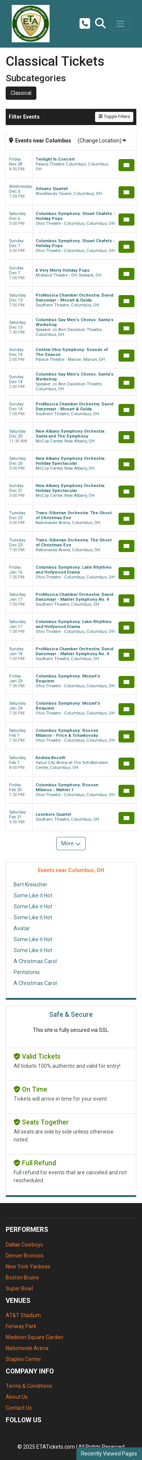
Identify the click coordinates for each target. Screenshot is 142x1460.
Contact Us (19, 1408)
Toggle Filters (114, 116)
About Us (17, 1397)
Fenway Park (21, 1326)
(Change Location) (102, 141)
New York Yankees (28, 1267)
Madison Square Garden (34, 1337)
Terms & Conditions (29, 1386)
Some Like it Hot (33, 895)
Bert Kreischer (30, 885)
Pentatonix (27, 972)
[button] (100, 23)
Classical (21, 93)
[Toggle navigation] (120, 24)
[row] (71, 164)
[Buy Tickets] (126, 165)
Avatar (22, 928)
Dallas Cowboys (24, 1245)
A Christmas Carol (35, 961)
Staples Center (23, 1359)
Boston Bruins (22, 1277)
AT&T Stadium (23, 1315)
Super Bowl (19, 1288)
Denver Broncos (25, 1256)
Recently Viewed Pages (109, 1454)
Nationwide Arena (27, 1348)
